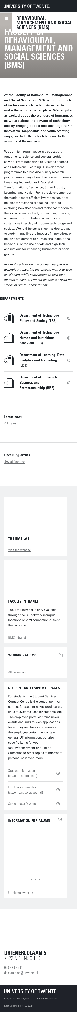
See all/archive (14, 461)
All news (10, 423)
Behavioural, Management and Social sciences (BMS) (44, 23)
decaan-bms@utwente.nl (21, 973)
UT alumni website (20, 892)
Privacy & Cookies (46, 998)
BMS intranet (17, 637)
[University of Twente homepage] (26, 6)
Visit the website (19, 550)
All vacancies (17, 672)
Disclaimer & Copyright (17, 998)
